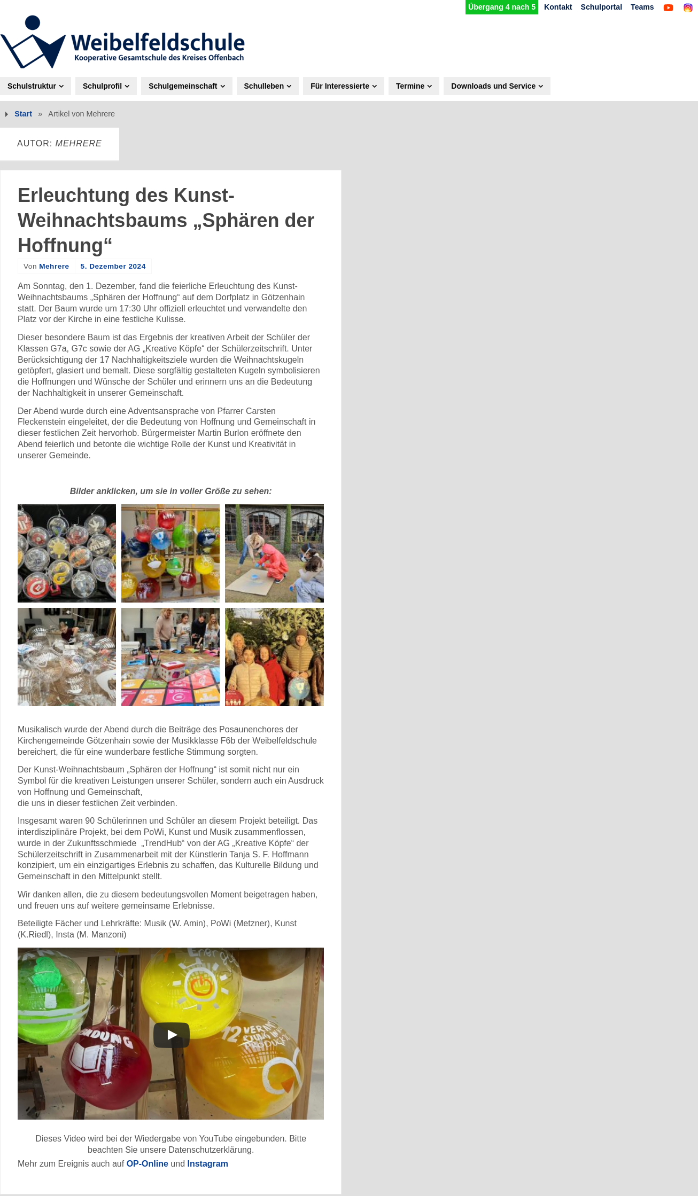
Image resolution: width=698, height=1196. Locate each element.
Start (23, 114)
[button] (67, 553)
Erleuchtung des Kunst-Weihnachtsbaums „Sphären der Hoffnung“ (166, 220)
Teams (642, 7)
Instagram (207, 1163)
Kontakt (556, 7)
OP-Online (147, 1163)
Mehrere (54, 266)
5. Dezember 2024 (113, 266)
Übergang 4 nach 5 (498, 7)
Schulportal (600, 7)
